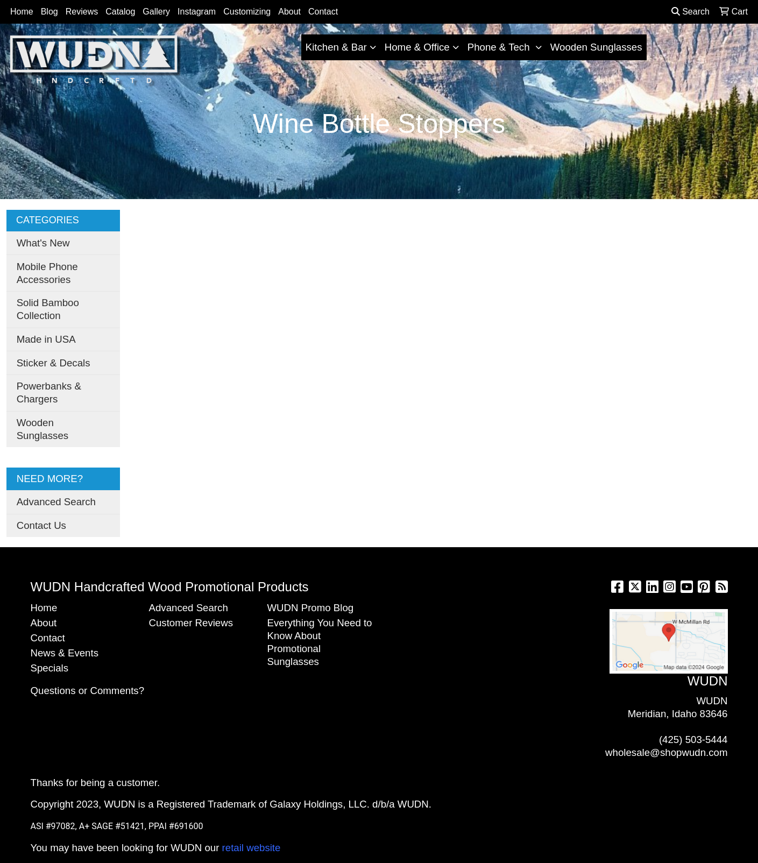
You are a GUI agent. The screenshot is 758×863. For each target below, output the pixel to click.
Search (690, 11)
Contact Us (41, 525)
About (289, 11)
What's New (43, 243)
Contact (323, 11)
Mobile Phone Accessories (47, 273)
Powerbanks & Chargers (49, 392)
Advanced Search (56, 501)
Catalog (120, 11)
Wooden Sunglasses (596, 47)
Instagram (197, 11)
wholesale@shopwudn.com (666, 752)
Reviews (82, 11)
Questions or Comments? (88, 690)
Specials (50, 668)
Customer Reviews (191, 622)
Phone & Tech (500, 47)
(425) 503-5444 (693, 739)
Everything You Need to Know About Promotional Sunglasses (319, 642)
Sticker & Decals (53, 363)
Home (21, 11)
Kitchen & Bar (336, 47)
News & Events (65, 653)
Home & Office (417, 47)
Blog (49, 11)
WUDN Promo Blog (310, 607)
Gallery (156, 11)
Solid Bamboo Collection (48, 309)
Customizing (247, 11)
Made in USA (46, 339)
